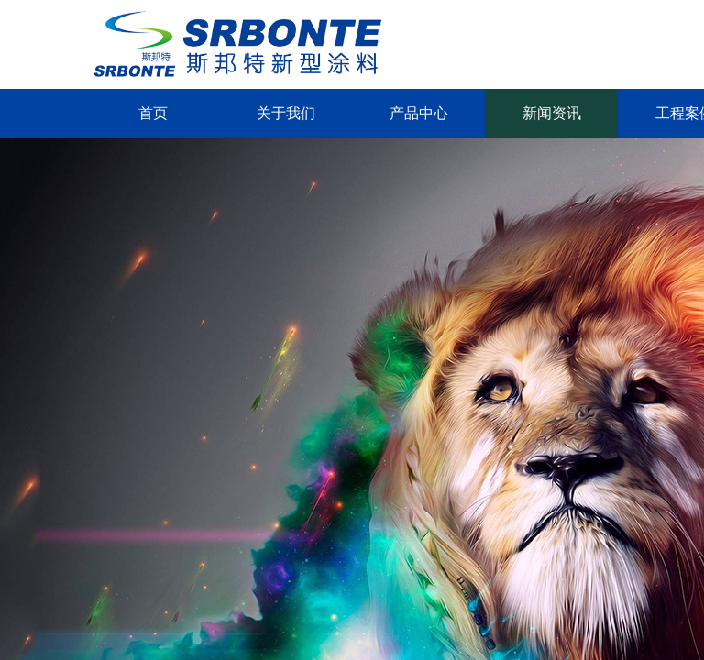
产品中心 (419, 113)
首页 (153, 113)
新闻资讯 (551, 113)
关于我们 (286, 113)
